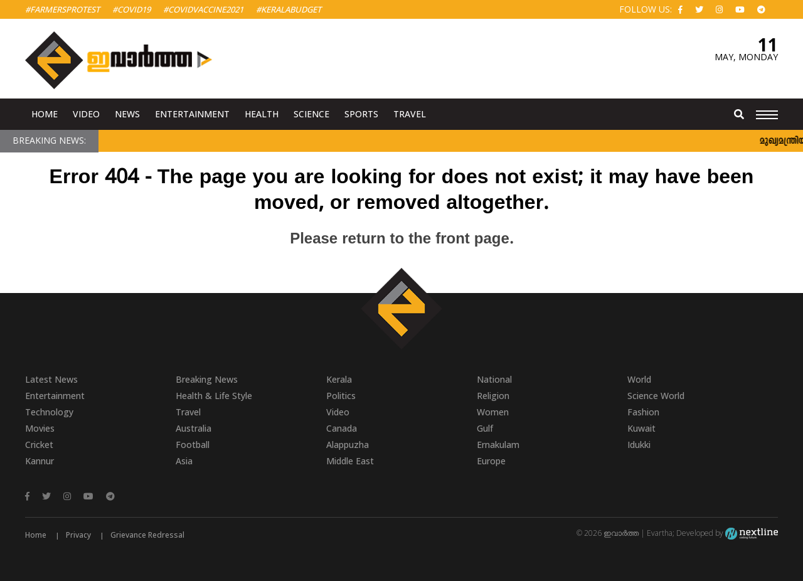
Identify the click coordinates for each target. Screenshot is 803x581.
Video (86, 114)
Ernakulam (498, 444)
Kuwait (641, 428)
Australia (193, 428)
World (639, 379)
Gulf (485, 428)
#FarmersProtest (62, 9)
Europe (491, 461)
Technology (49, 412)
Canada (341, 428)
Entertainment (192, 114)
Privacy (78, 535)
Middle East (350, 461)
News (127, 114)
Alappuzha (347, 444)
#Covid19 (131, 9)
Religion (493, 396)
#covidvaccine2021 (203, 9)
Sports (361, 114)
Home (44, 114)
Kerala (339, 379)
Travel (409, 114)
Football (193, 444)
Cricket (39, 444)
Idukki (639, 444)
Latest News (51, 379)
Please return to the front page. (401, 239)
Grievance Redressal (147, 535)
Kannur (39, 461)
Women (493, 412)
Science (311, 114)
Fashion (643, 412)
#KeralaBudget (288, 9)
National (494, 379)
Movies (40, 428)
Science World (655, 396)
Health (262, 114)
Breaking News (207, 379)
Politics (341, 396)
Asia (184, 461)
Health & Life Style (214, 396)
